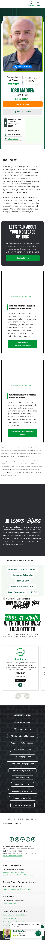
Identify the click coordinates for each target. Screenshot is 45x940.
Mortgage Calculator (22, 575)
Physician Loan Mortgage (22, 736)
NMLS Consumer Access (12, 856)
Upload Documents (22, 112)
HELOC (33, 592)
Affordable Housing (22, 729)
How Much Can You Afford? (22, 569)
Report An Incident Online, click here (17, 889)
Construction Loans (22, 722)
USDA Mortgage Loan (22, 798)
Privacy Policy (8, 915)
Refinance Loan (22, 777)
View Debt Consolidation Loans (22, 433)
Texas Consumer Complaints (14, 922)
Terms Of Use (21, 915)
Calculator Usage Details (18, 599)
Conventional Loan (22, 750)
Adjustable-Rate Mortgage (22, 743)
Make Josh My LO (24, 67)
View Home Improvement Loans (23, 344)
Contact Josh (23, 258)
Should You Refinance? (22, 586)
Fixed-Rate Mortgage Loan (22, 764)
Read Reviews (31, 84)
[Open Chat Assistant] (38, 933)
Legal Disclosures (9, 918)
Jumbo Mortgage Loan (22, 771)
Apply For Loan (23, 104)
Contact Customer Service (13, 872)
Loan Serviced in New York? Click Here (18, 875)
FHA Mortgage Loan (22, 757)
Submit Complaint (10, 903)
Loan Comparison (17, 592)
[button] (38, 4)
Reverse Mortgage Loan (22, 791)
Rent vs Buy (22, 581)
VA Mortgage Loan (22, 805)
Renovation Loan (22, 784)
